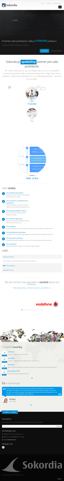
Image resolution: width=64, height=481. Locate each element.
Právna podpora (9, 265)
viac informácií (58, 51)
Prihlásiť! (58, 426)
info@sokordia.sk (11, 439)
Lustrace (11, 352)
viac (26, 354)
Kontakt (48, 3)
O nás (42, 3)
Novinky (11, 364)
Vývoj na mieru (8, 257)
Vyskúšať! (44, 51)
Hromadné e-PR (13, 371)
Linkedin (3, 447)
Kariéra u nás (8, 270)
